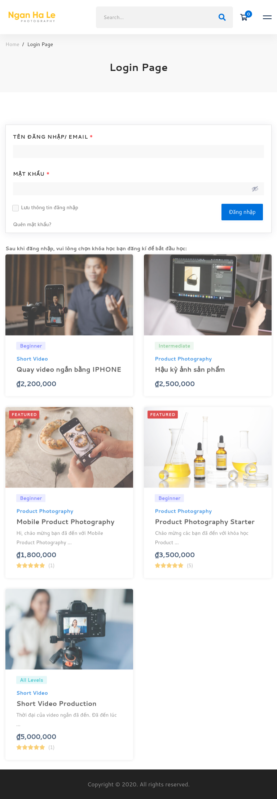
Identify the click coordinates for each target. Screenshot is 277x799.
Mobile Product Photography (65, 529)
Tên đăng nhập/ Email (53, 136)
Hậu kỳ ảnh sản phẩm (190, 377)
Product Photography (183, 367)
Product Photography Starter (205, 529)
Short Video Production (56, 711)
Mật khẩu (31, 174)
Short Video (32, 367)
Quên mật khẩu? (32, 224)
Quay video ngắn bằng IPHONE (68, 377)
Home (12, 44)
